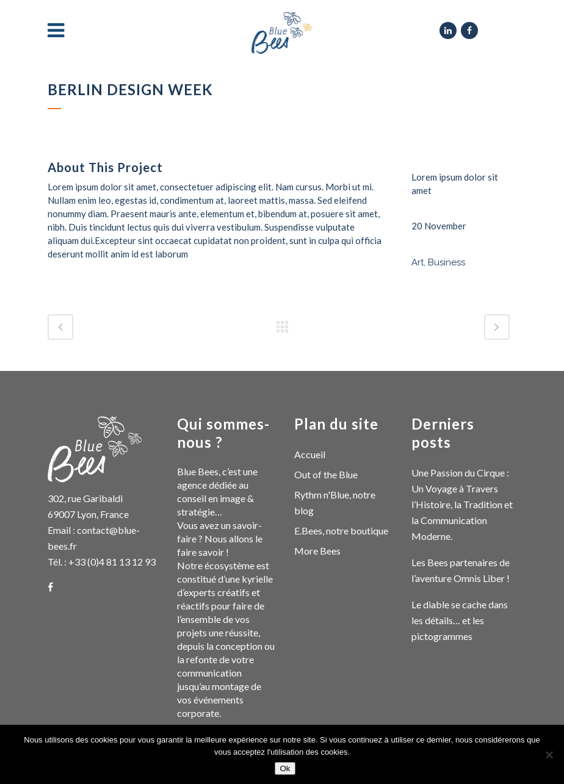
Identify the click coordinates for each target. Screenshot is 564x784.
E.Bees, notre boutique (341, 530)
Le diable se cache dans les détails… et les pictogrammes (459, 620)
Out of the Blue (326, 474)
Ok (285, 768)
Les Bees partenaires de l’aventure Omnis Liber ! (460, 570)
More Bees (317, 550)
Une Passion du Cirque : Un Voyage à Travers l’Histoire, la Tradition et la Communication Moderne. (462, 504)
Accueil (309, 454)
